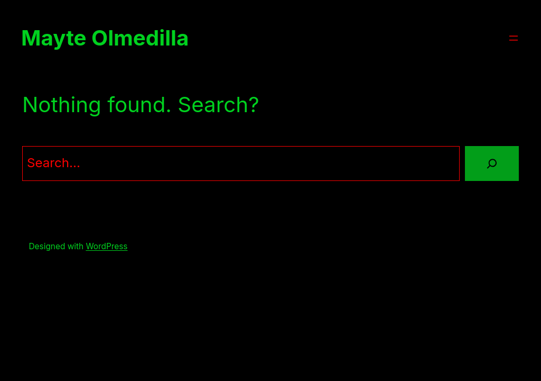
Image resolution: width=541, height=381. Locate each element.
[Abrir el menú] (513, 38)
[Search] (492, 163)
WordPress (106, 246)
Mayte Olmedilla (105, 38)
